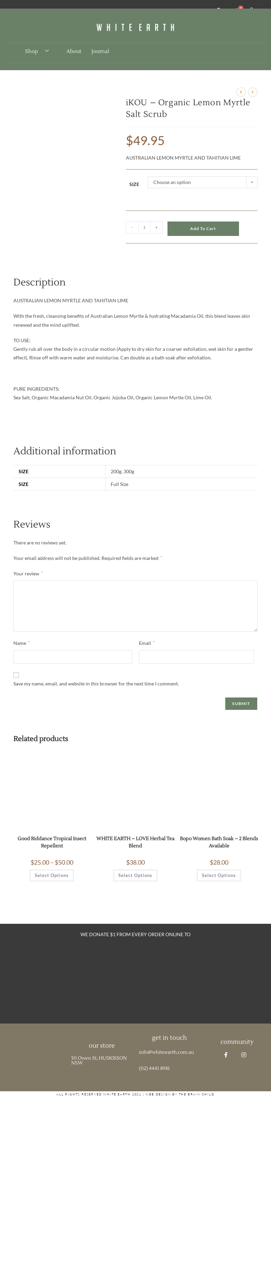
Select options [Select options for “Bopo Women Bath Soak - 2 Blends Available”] (219, 875)
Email (146, 643)
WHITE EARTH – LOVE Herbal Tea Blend (135, 842)
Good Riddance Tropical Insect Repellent (52, 842)
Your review (28, 573)
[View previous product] (241, 92)
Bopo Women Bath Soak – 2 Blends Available (219, 842)
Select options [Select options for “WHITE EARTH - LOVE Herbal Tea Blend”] (135, 875)
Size (134, 184)
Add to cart (203, 228)
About (73, 51)
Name (21, 643)
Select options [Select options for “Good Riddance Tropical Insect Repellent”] (52, 875)
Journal (100, 51)
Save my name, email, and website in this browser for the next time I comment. (96, 683)
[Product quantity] (144, 227)
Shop (39, 51)
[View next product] (253, 92)
